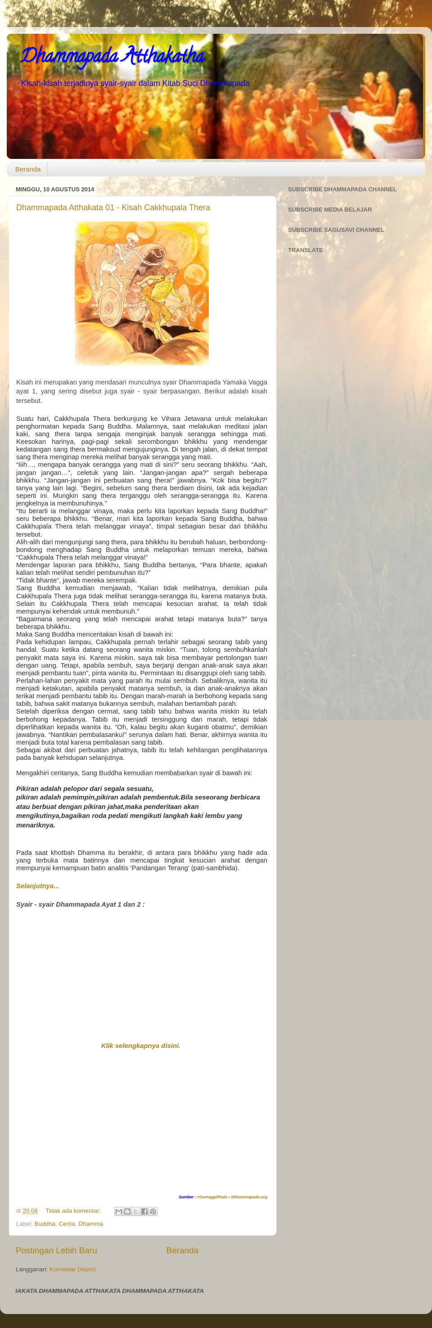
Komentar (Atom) (73, 1269)
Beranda (28, 169)
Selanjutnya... (37, 886)
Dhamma (90, 1223)
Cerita (67, 1223)
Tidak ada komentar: (73, 1210)
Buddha (45, 1223)
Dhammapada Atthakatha (112, 58)
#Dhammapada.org (249, 1197)
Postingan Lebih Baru (56, 1250)
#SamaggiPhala (212, 1197)
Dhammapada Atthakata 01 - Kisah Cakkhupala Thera (113, 207)
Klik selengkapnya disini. (141, 1045)
